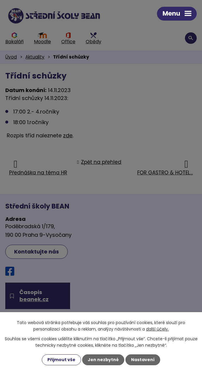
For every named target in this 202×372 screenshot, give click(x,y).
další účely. (157, 329)
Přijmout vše (61, 360)
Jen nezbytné (103, 360)
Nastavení (143, 360)
